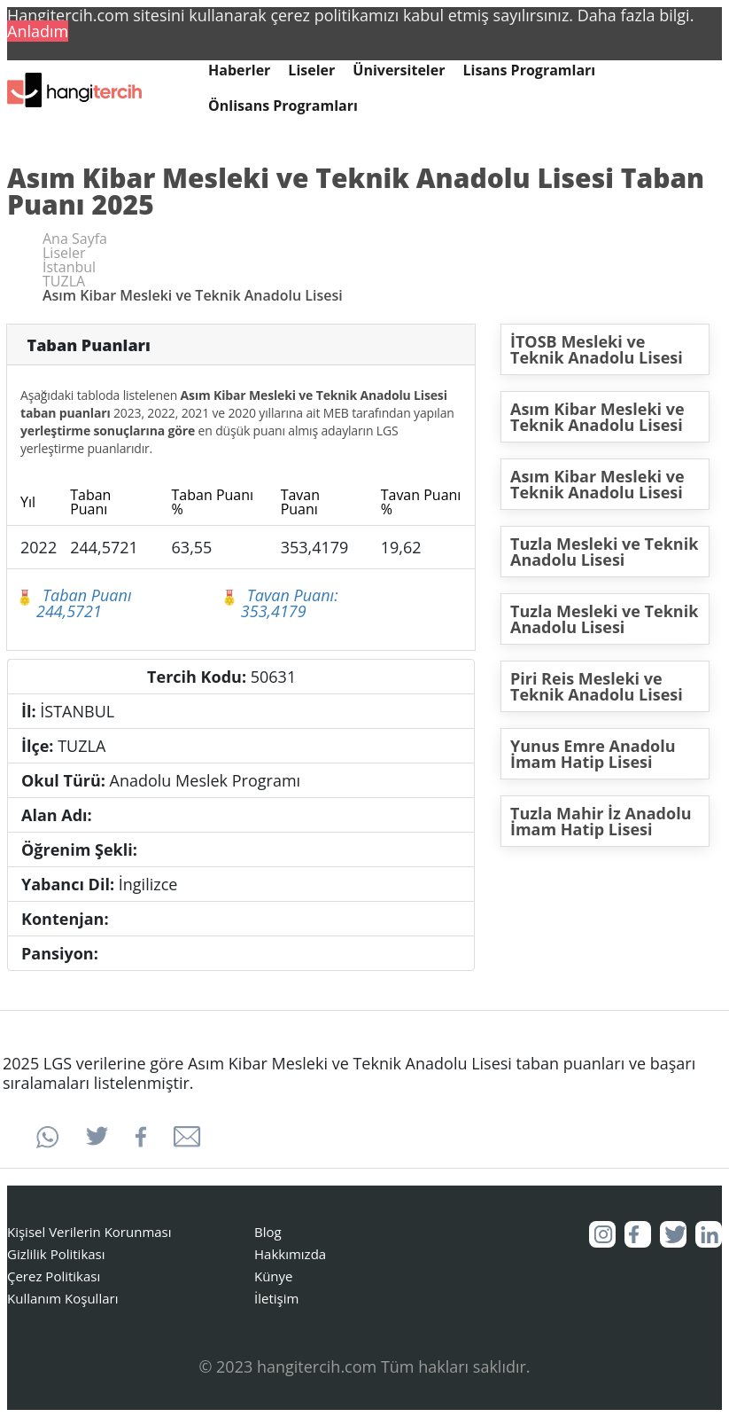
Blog (268, 1232)
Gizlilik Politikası (56, 1254)
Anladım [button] (37, 31)
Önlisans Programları (283, 106)
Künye (273, 1276)
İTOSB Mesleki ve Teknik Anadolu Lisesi (596, 349)
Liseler (311, 70)
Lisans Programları (528, 70)
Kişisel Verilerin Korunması (89, 1232)
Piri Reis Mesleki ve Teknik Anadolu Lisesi (596, 686)
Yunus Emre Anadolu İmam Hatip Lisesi (593, 753)
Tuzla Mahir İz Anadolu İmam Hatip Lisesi (601, 821)
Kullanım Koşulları (62, 1298)
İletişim (276, 1298)
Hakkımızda (290, 1254)
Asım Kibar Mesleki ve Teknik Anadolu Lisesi (597, 416)
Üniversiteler (399, 70)
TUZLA (64, 281)
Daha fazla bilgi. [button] (636, 15)
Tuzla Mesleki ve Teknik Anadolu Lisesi (604, 551)
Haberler (239, 70)
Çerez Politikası (53, 1276)
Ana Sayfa (75, 238)
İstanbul (69, 267)
